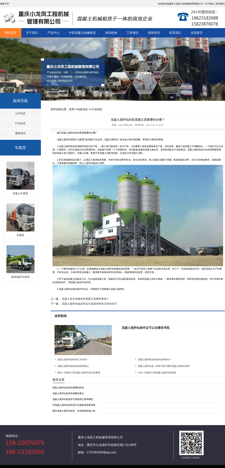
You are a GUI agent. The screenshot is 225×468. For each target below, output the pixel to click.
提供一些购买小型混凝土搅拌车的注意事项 (78, 372)
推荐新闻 (61, 316)
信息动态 (82, 109)
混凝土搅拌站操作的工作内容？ (73, 359)
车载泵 (20, 148)
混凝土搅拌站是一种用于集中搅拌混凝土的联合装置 (164, 366)
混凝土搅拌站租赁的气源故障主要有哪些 (72, 399)
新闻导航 (20, 101)
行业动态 (20, 123)
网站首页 (11, 32)
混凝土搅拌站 (63, 139)
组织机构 (111, 32)
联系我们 (175, 32)
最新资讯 (20, 133)
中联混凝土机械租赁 (82, 32)
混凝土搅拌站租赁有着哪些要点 (68, 393)
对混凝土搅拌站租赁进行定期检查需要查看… (75, 405)
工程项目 (133, 32)
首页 (71, 109)
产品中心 (53, 32)
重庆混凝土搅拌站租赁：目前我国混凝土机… (75, 411)
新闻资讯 (154, 32)
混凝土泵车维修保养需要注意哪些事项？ (85, 298)
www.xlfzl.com (125, 125)
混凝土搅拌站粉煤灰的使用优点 (73, 366)
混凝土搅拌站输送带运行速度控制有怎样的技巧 (89, 303)
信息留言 (197, 32)
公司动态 (20, 113)
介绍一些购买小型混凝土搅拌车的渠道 (157, 372)
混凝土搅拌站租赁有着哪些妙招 (68, 387)
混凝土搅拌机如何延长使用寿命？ (155, 359)
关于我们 (32, 32)
